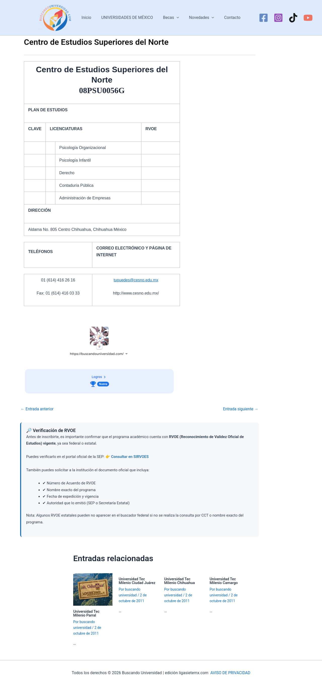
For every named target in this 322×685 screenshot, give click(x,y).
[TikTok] (293, 18)
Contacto (228, 17)
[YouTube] (308, 18)
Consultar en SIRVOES (130, 456)
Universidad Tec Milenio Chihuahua (180, 580)
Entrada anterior (37, 409)
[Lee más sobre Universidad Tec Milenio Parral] (92, 589)
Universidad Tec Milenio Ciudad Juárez (137, 580)
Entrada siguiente (240, 409)
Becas (171, 17)
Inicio (90, 17)
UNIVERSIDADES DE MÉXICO (129, 17)
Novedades (199, 17)
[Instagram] (278, 18)
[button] (176, 17)
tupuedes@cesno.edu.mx (136, 280)
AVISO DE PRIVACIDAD (230, 672)
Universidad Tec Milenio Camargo (224, 580)
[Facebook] (263, 18)
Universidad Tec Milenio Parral (86, 613)
